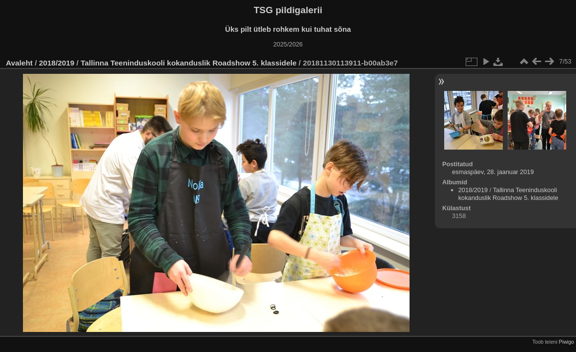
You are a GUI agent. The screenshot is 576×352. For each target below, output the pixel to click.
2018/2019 (57, 63)
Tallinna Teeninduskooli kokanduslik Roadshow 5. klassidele (188, 63)
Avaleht (19, 63)
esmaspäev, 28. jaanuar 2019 (493, 172)
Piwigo (566, 342)
